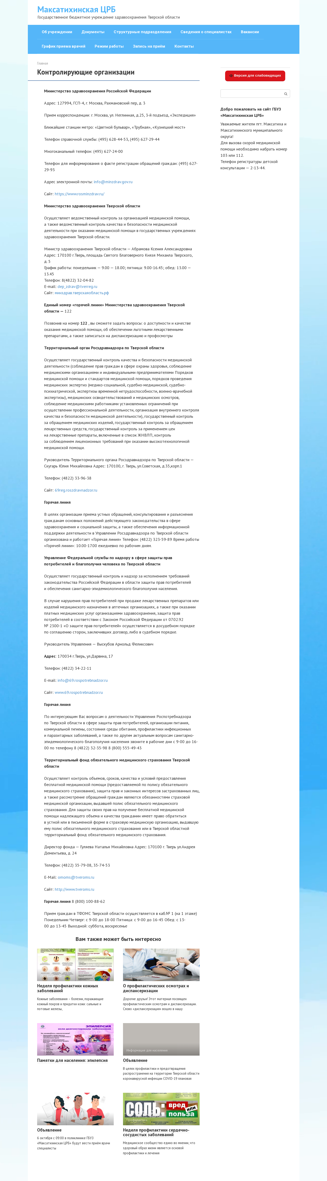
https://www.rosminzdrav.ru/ (79, 193)
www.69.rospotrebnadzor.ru (79, 692)
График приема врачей (63, 46)
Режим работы (109, 46)
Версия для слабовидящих (255, 75)
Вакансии (250, 31)
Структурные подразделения (142, 31)
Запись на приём (149, 46)
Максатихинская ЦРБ (76, 9)
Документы (92, 31)
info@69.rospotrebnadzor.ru (83, 680)
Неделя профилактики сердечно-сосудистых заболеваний (156, 1132)
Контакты (184, 46)
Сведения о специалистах (206, 31)
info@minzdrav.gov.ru (113, 181)
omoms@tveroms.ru (76, 877)
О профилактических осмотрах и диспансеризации (156, 988)
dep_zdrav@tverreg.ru (77, 286)
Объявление (135, 1060)
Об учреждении (57, 31)
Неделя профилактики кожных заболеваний (67, 988)
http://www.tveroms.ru (74, 889)
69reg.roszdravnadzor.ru (76, 490)
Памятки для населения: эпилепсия (72, 1060)
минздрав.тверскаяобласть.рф (82, 292)
